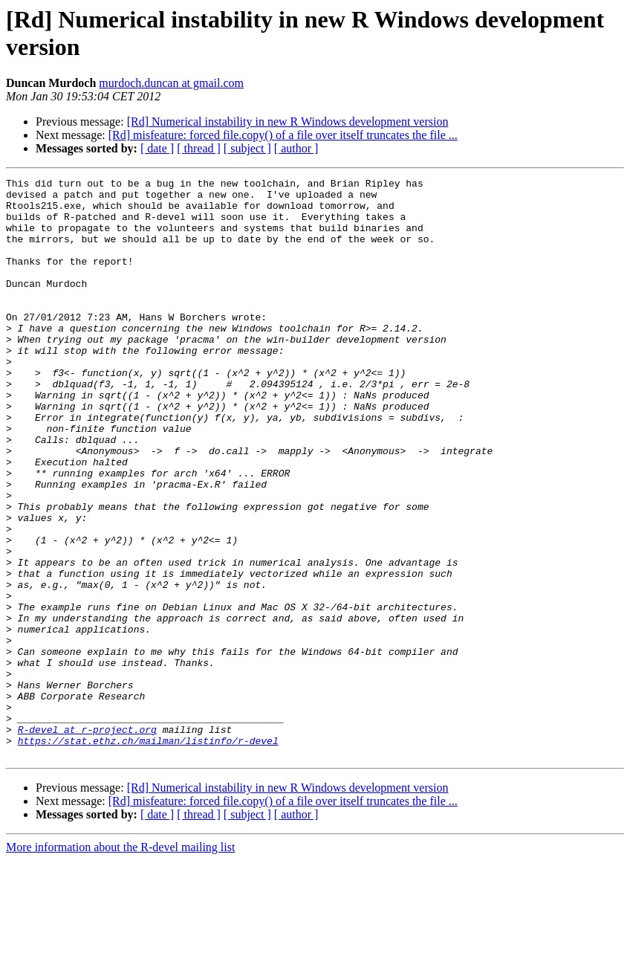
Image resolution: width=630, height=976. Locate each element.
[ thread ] (199, 148)
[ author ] (296, 148)
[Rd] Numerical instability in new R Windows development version (288, 121)
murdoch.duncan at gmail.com (171, 83)
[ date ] (157, 148)
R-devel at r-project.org (87, 840)
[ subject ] (247, 148)
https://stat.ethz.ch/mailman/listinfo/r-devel (148, 854)
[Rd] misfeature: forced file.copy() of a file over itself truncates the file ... (283, 135)
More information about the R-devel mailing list (120, 963)
